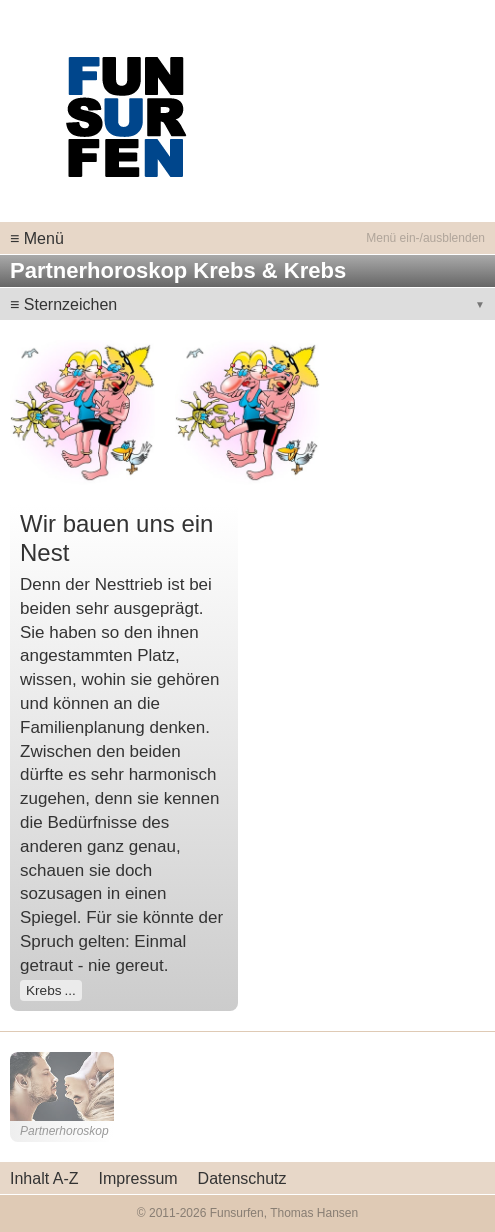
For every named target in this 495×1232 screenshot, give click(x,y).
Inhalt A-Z (44, 1178)
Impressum (137, 1178)
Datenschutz (242, 1178)
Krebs (44, 990)
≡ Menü (37, 238)
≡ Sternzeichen (63, 304)
